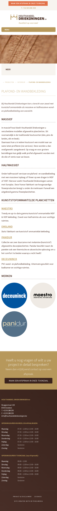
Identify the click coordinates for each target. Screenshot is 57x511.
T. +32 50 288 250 (28, 8)
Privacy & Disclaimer (22, 496)
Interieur (21, 82)
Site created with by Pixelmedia (28, 501)
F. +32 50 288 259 (7, 413)
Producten (9, 82)
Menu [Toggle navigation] (7, 29)
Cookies (38, 496)
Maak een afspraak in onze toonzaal (28, 3)
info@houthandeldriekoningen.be (14, 416)
